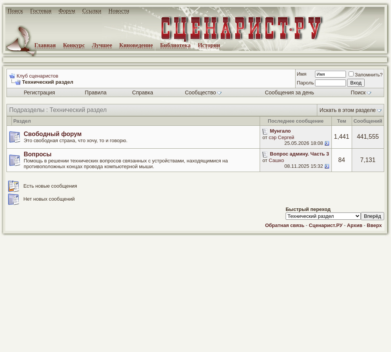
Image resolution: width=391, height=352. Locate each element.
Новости (118, 11)
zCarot (305, 346)
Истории (209, 45)
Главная (45, 45)
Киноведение (136, 45)
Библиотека (175, 45)
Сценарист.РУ (326, 225)
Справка (142, 92)
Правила (96, 92)
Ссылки (92, 11)
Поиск (15, 11)
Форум (66, 11)
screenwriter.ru (130, 340)
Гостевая (41, 11)
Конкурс (74, 45)
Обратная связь (284, 225)
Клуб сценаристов (37, 76)
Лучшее (102, 45)
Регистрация (39, 92)
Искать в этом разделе (348, 110)
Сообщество (203, 92)
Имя (301, 74)
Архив (354, 225)
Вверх (374, 225)
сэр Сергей (281, 137)
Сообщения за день (289, 92)
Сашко (276, 160)
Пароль (305, 83)
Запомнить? (366, 75)
